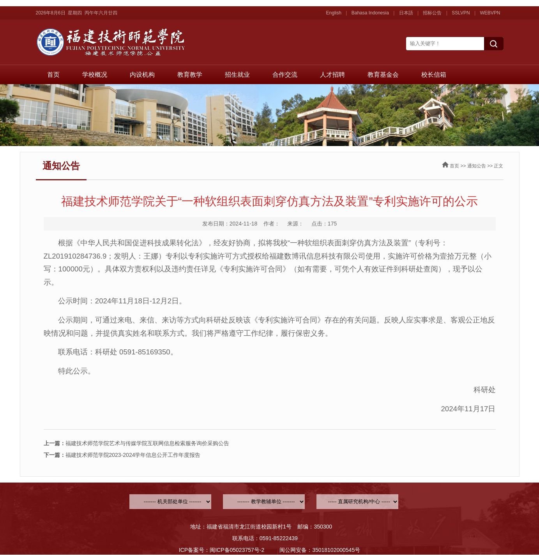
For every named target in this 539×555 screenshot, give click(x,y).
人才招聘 (332, 74)
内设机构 (142, 74)
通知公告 (476, 166)
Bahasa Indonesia (370, 13)
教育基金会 (383, 74)
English (333, 13)
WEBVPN (490, 13)
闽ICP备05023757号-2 (237, 550)
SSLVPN (461, 13)
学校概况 (94, 74)
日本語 (406, 13)
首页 (53, 74)
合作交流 (284, 74)
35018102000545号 (336, 550)
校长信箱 (433, 74)
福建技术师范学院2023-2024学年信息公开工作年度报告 (122, 455)
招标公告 (432, 13)
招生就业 (237, 74)
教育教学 (189, 74)
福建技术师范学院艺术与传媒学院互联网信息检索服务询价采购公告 (136, 443)
